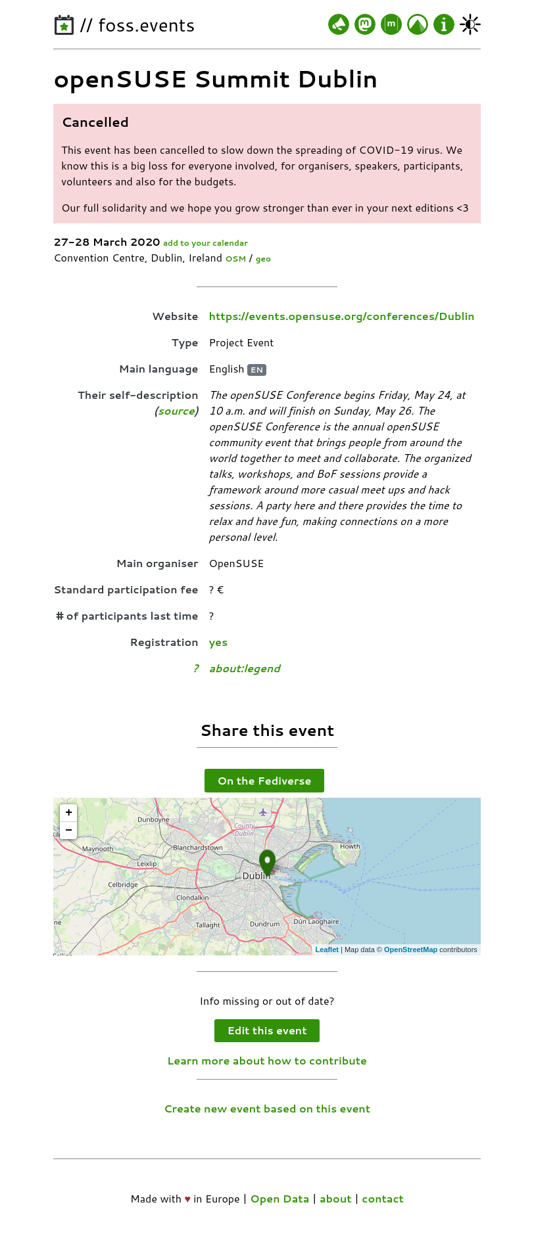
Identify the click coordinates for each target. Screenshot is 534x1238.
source (176, 410)
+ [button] (68, 813)
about (336, 1198)
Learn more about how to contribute (267, 1060)
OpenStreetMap (410, 949)
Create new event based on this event (267, 1108)
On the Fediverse (265, 780)
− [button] (68, 830)
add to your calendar (205, 242)
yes (218, 641)
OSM (235, 258)
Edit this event (267, 1030)
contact (383, 1198)
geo (263, 258)
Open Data (279, 1198)
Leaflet (326, 949)
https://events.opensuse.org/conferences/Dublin (342, 315)
